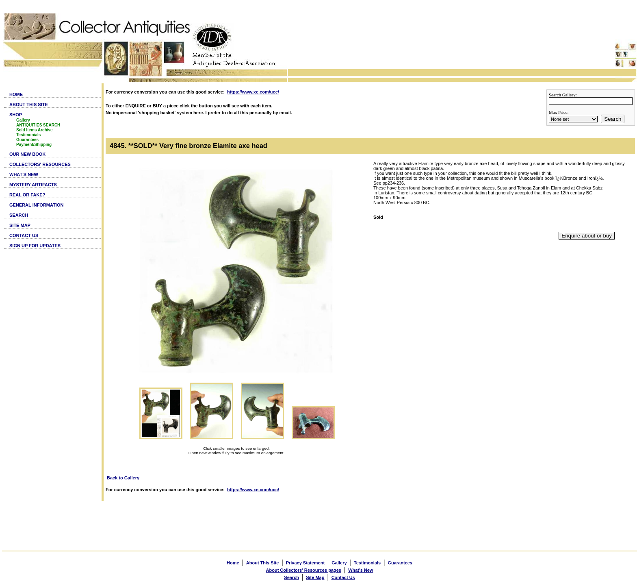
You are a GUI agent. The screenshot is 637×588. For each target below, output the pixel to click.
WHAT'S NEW (23, 174)
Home (233, 562)
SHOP (15, 114)
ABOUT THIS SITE (28, 104)
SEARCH (18, 215)
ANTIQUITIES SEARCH (38, 125)
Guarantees (27, 139)
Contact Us (343, 577)
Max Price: (559, 112)
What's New (360, 570)
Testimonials (28, 135)
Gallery (23, 120)
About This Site (262, 562)
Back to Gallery (123, 477)
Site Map (315, 577)
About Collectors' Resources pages (303, 570)
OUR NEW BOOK (27, 154)
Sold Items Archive (34, 130)
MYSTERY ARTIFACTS (33, 184)
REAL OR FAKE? (27, 194)
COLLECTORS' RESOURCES (40, 164)
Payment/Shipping (34, 144)
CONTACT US (23, 235)
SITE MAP (19, 225)
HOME (16, 94)
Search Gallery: (563, 94)
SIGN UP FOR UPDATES (35, 245)
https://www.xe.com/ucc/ (253, 91)
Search (612, 119)
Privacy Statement (305, 562)
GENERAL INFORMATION (36, 205)
